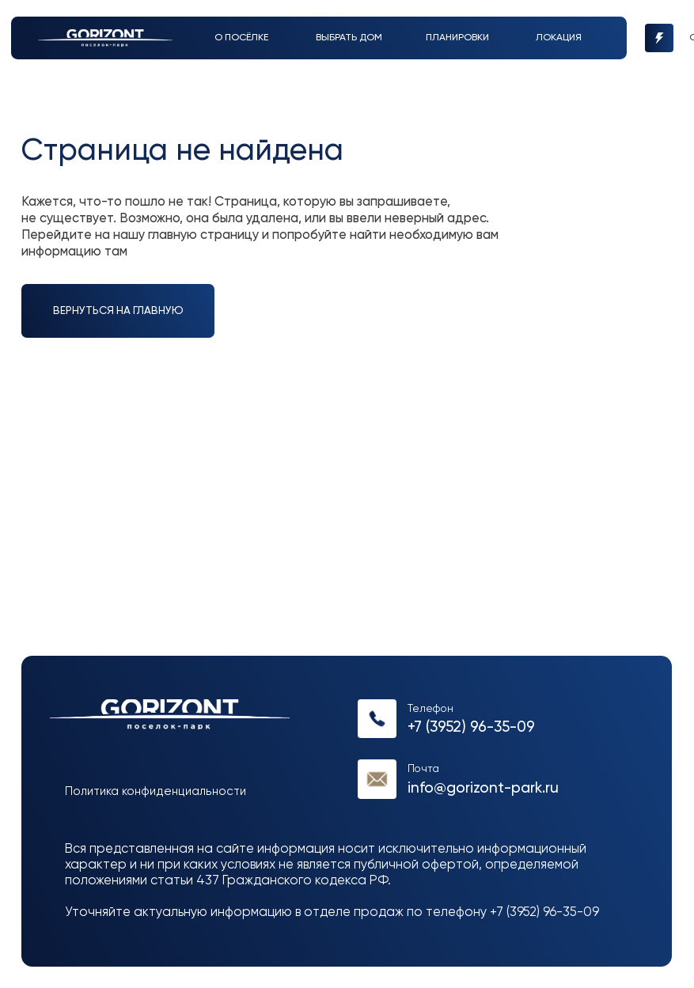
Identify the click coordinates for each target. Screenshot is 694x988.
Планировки (457, 37)
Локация (559, 37)
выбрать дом (349, 37)
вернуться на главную (118, 310)
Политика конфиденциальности (155, 791)
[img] (105, 38)
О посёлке (241, 37)
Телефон (430, 708)
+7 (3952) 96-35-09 (471, 727)
